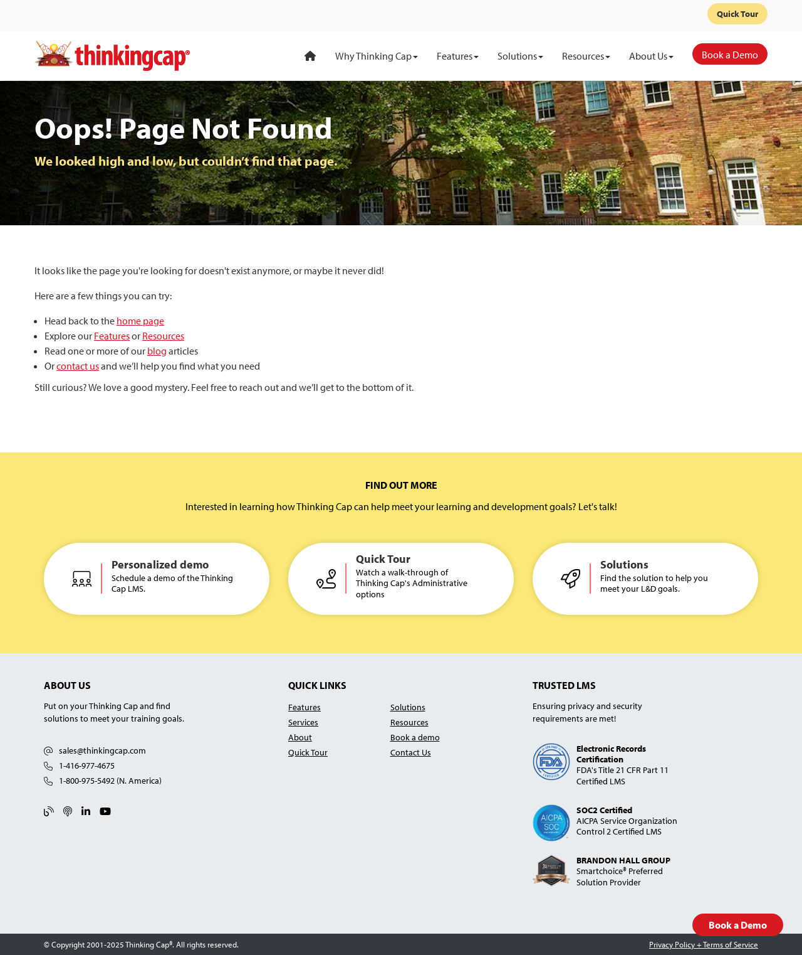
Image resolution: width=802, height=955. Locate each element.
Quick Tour (737, 13)
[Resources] (586, 55)
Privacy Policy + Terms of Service (703, 944)
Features (112, 335)
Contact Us (410, 752)
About (300, 737)
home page (140, 320)
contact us (77, 366)
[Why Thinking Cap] (376, 55)
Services (303, 722)
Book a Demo (738, 925)
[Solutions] (520, 55)
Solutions (407, 707)
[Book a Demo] (730, 54)
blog (157, 350)
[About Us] (651, 55)
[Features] (457, 55)
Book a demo (415, 737)
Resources (163, 335)
